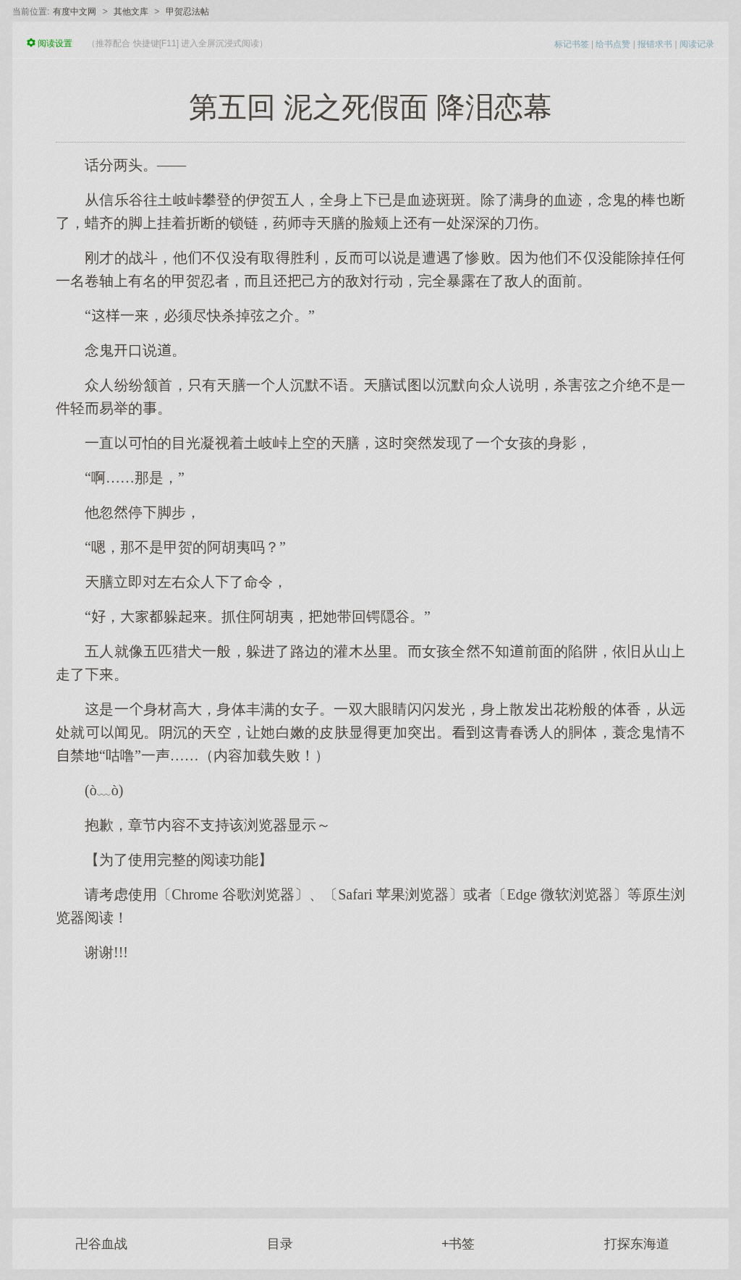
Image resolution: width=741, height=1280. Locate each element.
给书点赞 (613, 44)
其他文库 (131, 12)
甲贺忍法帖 (187, 12)
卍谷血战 (101, 1244)
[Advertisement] (370, 1077)
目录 (280, 1244)
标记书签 (571, 44)
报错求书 (655, 44)
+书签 (458, 1244)
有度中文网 (74, 12)
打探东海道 (636, 1244)
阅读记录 (696, 44)
